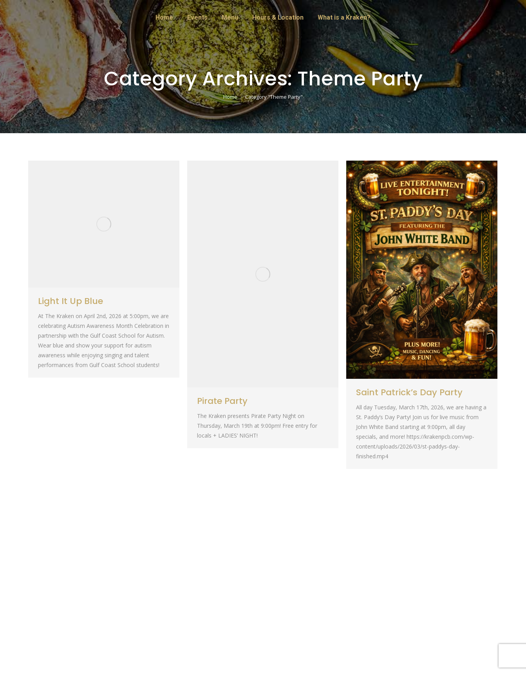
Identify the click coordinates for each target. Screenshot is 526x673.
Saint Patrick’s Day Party (409, 392)
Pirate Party (222, 401)
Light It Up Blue (70, 301)
